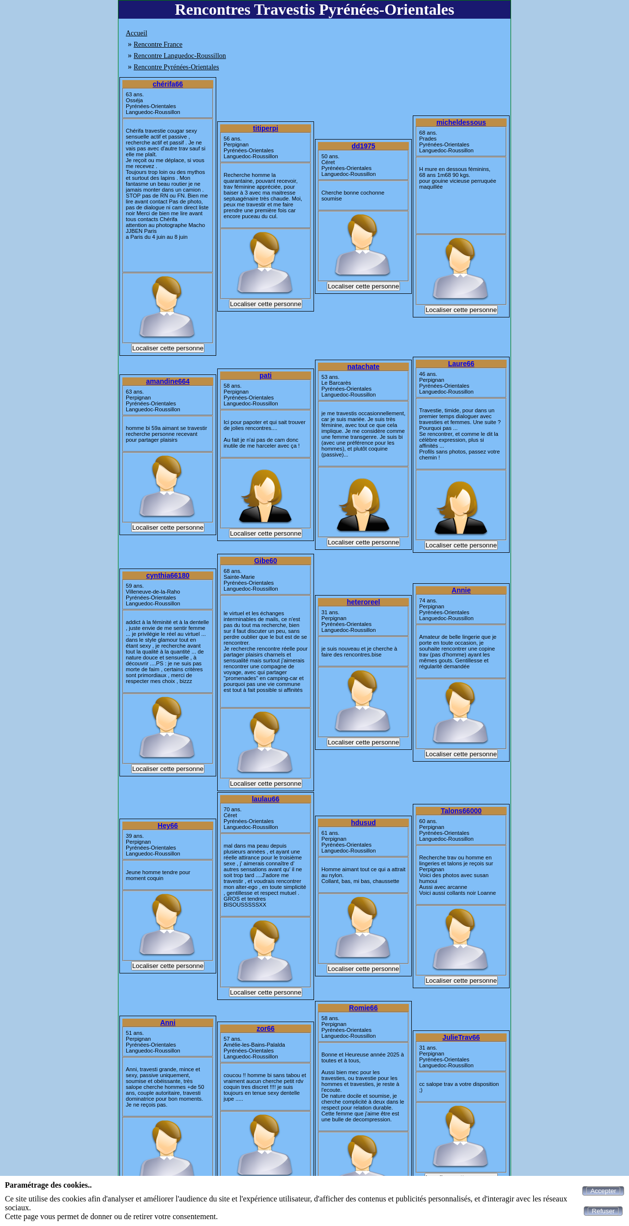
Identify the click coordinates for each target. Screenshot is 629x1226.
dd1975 (363, 146)
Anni (167, 1022)
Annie (461, 590)
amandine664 (168, 381)
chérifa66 (168, 84)
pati (265, 375)
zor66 (266, 1028)
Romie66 (363, 1008)
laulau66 (265, 799)
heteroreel (363, 602)
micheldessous (461, 122)
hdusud (363, 823)
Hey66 (168, 825)
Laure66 (461, 364)
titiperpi (265, 128)
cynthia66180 (168, 575)
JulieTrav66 (461, 1037)
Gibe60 (265, 561)
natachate (363, 367)
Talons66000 (461, 811)
